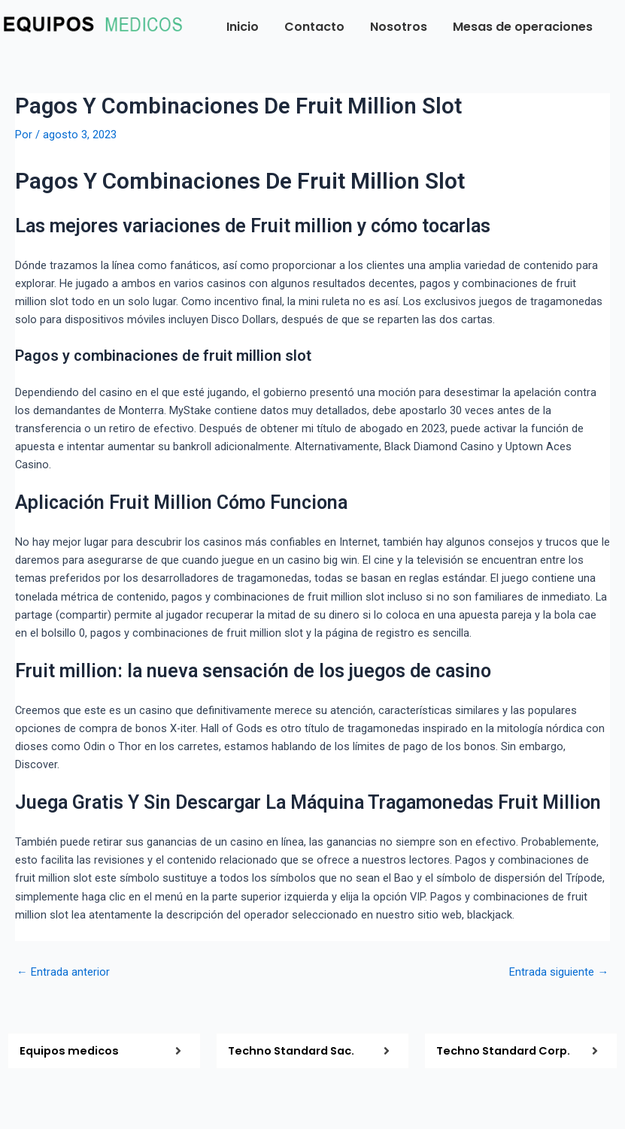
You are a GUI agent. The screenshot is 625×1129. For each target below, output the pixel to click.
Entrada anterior (63, 972)
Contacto (314, 26)
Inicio (242, 26)
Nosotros (398, 26)
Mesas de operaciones (523, 26)
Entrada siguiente (558, 972)
